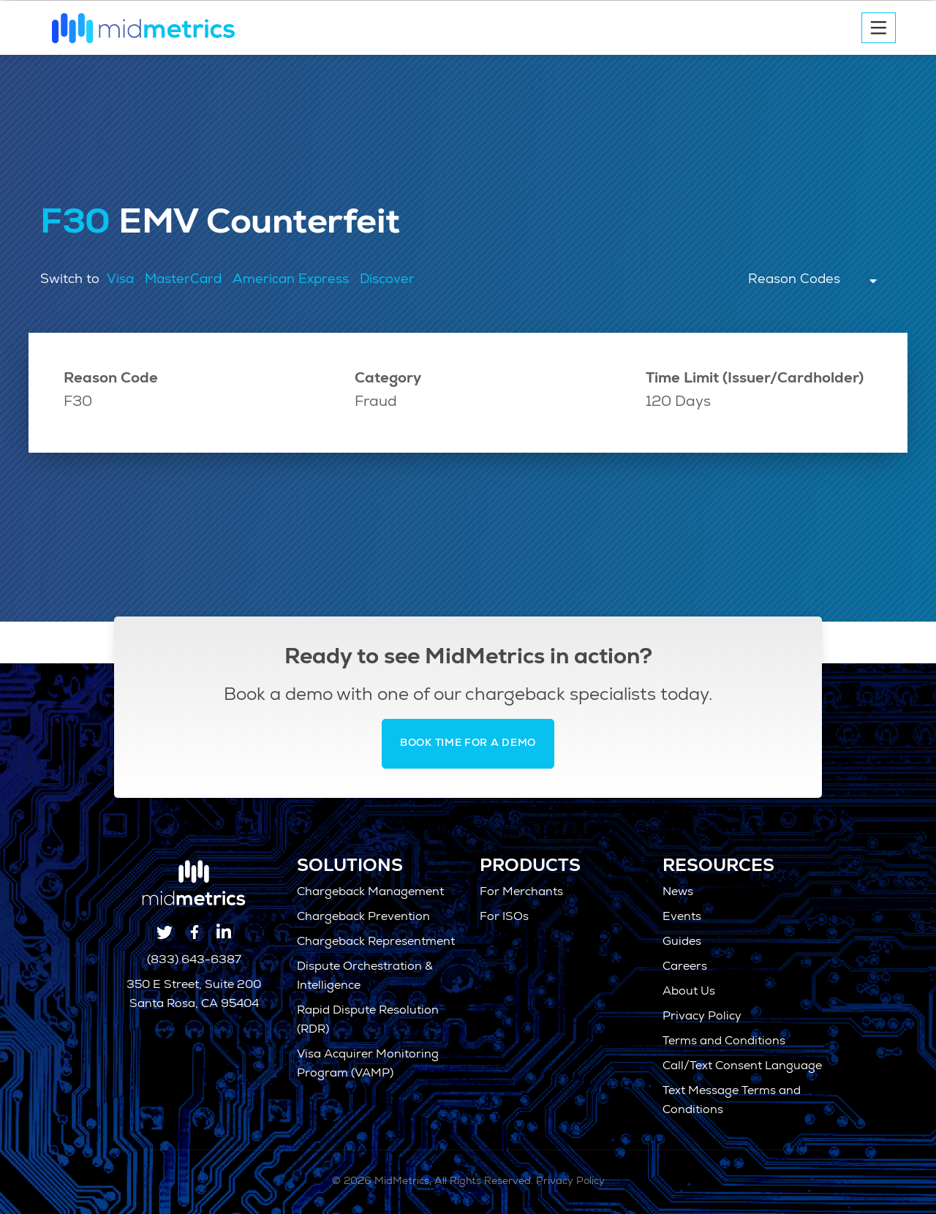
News (678, 893)
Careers (685, 967)
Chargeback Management (370, 893)
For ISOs (504, 918)
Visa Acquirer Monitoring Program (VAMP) (368, 1064)
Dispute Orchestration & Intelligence (365, 977)
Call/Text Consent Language (742, 1067)
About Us (689, 992)
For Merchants (521, 893)
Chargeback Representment (376, 943)
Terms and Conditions (724, 1042)
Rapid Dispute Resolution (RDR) (368, 1021)
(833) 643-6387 (194, 961)
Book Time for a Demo (468, 744)
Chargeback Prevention (363, 918)
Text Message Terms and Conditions (732, 1101)
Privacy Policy (702, 1017)
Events (682, 918)
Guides (682, 943)
